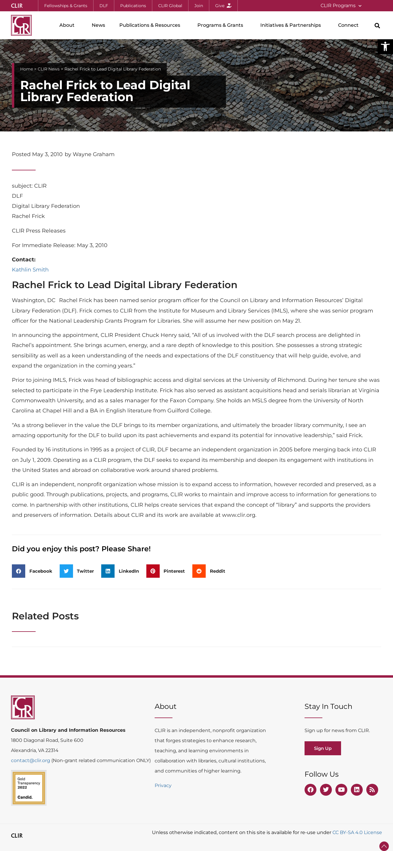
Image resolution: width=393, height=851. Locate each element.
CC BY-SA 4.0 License (357, 832)
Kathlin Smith (30, 269)
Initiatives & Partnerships (292, 25)
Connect (350, 25)
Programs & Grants (221, 25)
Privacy (163, 785)
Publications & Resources (151, 25)
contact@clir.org (31, 760)
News (98, 25)
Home (26, 69)
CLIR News (49, 69)
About (68, 25)
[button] (385, 46)
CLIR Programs (341, 5)
